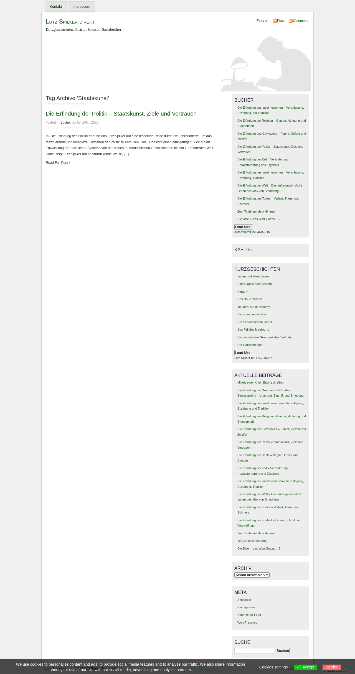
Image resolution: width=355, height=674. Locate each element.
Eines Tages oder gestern (254, 283)
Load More (244, 227)
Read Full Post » (58, 163)
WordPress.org (247, 622)
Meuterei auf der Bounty (253, 306)
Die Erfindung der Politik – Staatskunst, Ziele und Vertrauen (121, 113)
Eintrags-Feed (247, 607)
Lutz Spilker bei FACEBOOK (253, 357)
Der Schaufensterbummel (254, 322)
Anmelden (244, 599)
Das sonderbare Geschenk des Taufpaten (265, 337)
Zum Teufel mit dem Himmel (256, 211)
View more (202, 670)
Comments (301, 21)
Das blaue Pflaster (249, 299)
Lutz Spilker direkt (70, 21)
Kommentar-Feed (249, 614)
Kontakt (56, 6)
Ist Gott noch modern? (252, 540)
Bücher (65, 122)
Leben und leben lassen (253, 276)
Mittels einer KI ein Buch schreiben (260, 382)
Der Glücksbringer (249, 344)
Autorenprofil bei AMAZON (252, 232)
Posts (281, 21)
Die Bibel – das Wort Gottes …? (258, 219)
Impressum (81, 6)
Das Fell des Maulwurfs (253, 329)
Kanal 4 (242, 291)
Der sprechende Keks (252, 314)
